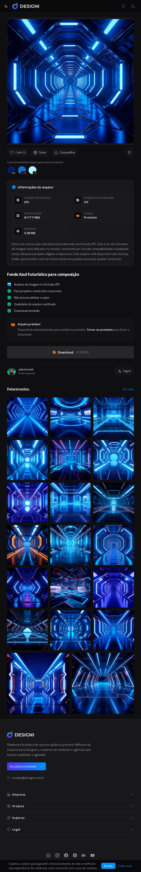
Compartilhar (64, 152)
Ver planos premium (26, 766)
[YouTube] (92, 855)
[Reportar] (129, 152)
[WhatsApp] (48, 855)
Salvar (40, 152)
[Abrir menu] (6, 6)
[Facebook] (66, 855)
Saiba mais (125, 866)
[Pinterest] (75, 855)
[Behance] (84, 855)
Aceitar (108, 865)
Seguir (124, 371)
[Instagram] (57, 855)
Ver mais (128, 389)
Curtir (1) (18, 152)
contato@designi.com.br (28, 778)
